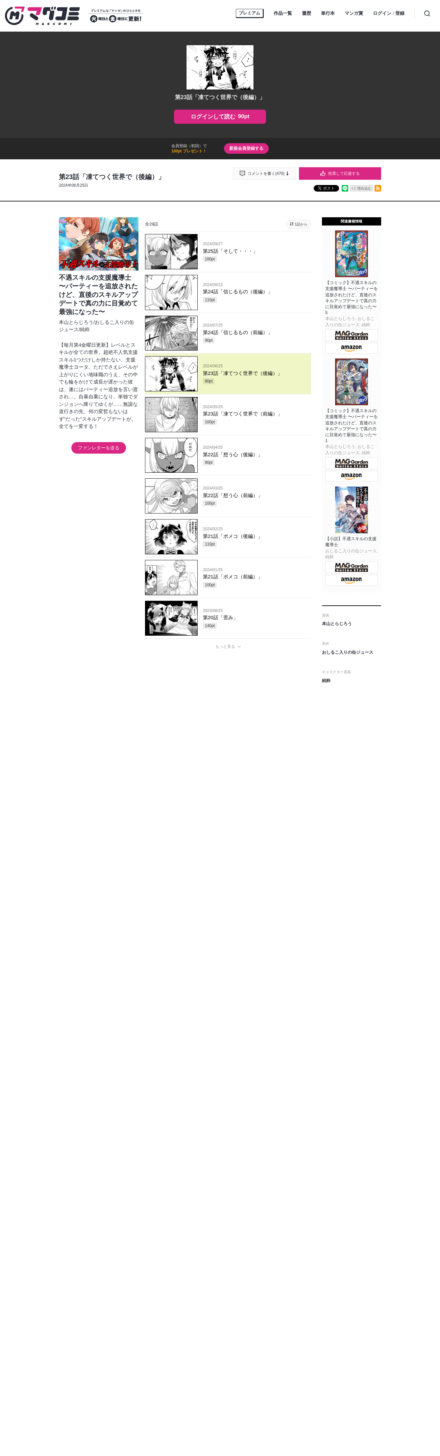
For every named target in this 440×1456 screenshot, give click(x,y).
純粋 (85, 329)
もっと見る (225, 646)
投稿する (228, 977)
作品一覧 (283, 13)
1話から (301, 224)
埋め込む (364, 188)
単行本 (328, 13)
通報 (300, 1027)
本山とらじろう (76, 322)
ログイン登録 (388, 14)
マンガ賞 (354, 13)
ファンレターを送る (98, 447)
